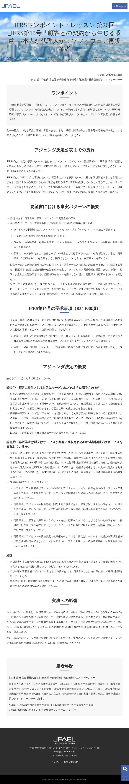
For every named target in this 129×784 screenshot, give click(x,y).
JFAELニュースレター (101, 57)
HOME (9, 57)
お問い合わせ (120, 6)
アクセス (56, 762)
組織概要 (52, 57)
